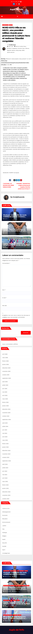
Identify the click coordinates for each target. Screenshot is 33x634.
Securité (4, 542)
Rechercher (5, 328)
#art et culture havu (21, 46)
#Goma (27, 48)
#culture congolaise (12, 48)
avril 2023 (4, 478)
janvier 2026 (5, 364)
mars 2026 (5, 357)
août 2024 (5, 423)
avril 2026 (4, 354)
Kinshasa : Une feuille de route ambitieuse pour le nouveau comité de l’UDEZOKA (14, 216)
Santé (3, 539)
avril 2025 (4, 395)
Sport (3, 549)
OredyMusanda (12, 44)
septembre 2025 (6, 378)
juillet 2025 (5, 385)
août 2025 (5, 381)
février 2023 (5, 485)
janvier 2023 (5, 488)
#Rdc (23, 50)
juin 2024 (4, 429)
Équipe (5, 218)
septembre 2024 (6, 419)
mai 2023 (4, 474)
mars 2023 (5, 481)
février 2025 (5, 402)
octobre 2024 (5, 416)
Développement (6, 511)
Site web (4, 305)
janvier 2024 (5, 447)
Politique (4, 532)
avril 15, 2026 (8, 576)
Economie (4, 515)
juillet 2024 (5, 426)
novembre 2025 (6, 371)
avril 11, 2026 (8, 620)
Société (4, 546)
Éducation (5, 518)
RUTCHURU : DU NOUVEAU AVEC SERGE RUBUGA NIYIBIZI (8, 185)
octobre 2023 (5, 457)
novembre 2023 (6, 454)
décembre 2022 (6, 491)
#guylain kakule (11, 50)
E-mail (4, 297)
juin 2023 (4, 471)
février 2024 (5, 443)
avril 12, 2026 (8, 605)
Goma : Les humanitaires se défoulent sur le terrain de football (16, 244)
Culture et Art (5, 508)
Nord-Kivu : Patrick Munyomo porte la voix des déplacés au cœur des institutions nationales (15, 618)
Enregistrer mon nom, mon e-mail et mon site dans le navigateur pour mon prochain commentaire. (16, 316)
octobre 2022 (5, 498)
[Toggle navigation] (17, 16)
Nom (4, 290)
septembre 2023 (6, 460)
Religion (4, 536)
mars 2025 (5, 398)
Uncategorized (6, 553)
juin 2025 (4, 388)
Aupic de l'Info (16, 9)
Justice (4, 525)
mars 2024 (5, 440)
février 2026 (5, 361)
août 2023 (5, 464)
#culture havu (21, 48)
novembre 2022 (6, 495)
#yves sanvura (10, 52)
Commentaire (6, 263)
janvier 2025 (5, 405)
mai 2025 (4, 392)
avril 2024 (4, 436)
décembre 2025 (6, 368)
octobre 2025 (5, 374)
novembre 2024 (6, 412)
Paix (3, 529)
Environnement (6, 522)
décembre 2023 (6, 450)
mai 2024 (4, 433)
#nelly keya (18, 50)
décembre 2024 (6, 409)
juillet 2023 (5, 467)
